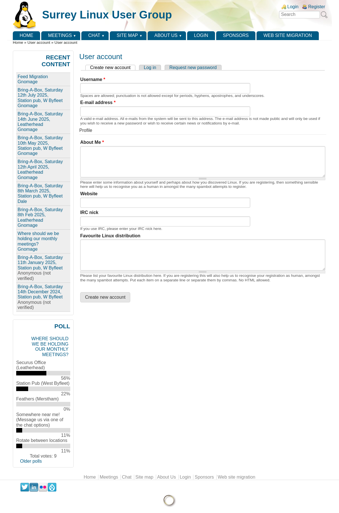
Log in (150, 67)
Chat (94, 35)
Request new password (193, 67)
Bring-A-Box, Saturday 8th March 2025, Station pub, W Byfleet (40, 191)
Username (92, 79)
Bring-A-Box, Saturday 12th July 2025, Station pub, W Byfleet (40, 95)
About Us (166, 35)
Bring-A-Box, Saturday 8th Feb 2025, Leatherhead (40, 215)
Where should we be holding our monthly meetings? (38, 238)
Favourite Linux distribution (110, 235)
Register (316, 6)
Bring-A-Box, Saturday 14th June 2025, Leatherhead (40, 119)
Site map (127, 35)
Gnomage (28, 81)
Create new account (112, 67)
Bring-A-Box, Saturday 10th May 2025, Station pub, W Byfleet (40, 143)
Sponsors (236, 35)
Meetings (60, 35)
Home (26, 35)
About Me (92, 142)
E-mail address (98, 102)
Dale (22, 201)
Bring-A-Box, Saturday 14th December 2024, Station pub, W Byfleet (40, 292)
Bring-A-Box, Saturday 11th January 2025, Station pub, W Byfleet (40, 262)
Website (89, 193)
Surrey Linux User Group (107, 15)
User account (38, 42)
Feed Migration (33, 76)
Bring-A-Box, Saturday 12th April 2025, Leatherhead (40, 167)
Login (292, 6)
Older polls (31, 461)
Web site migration (287, 35)
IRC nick (89, 212)
